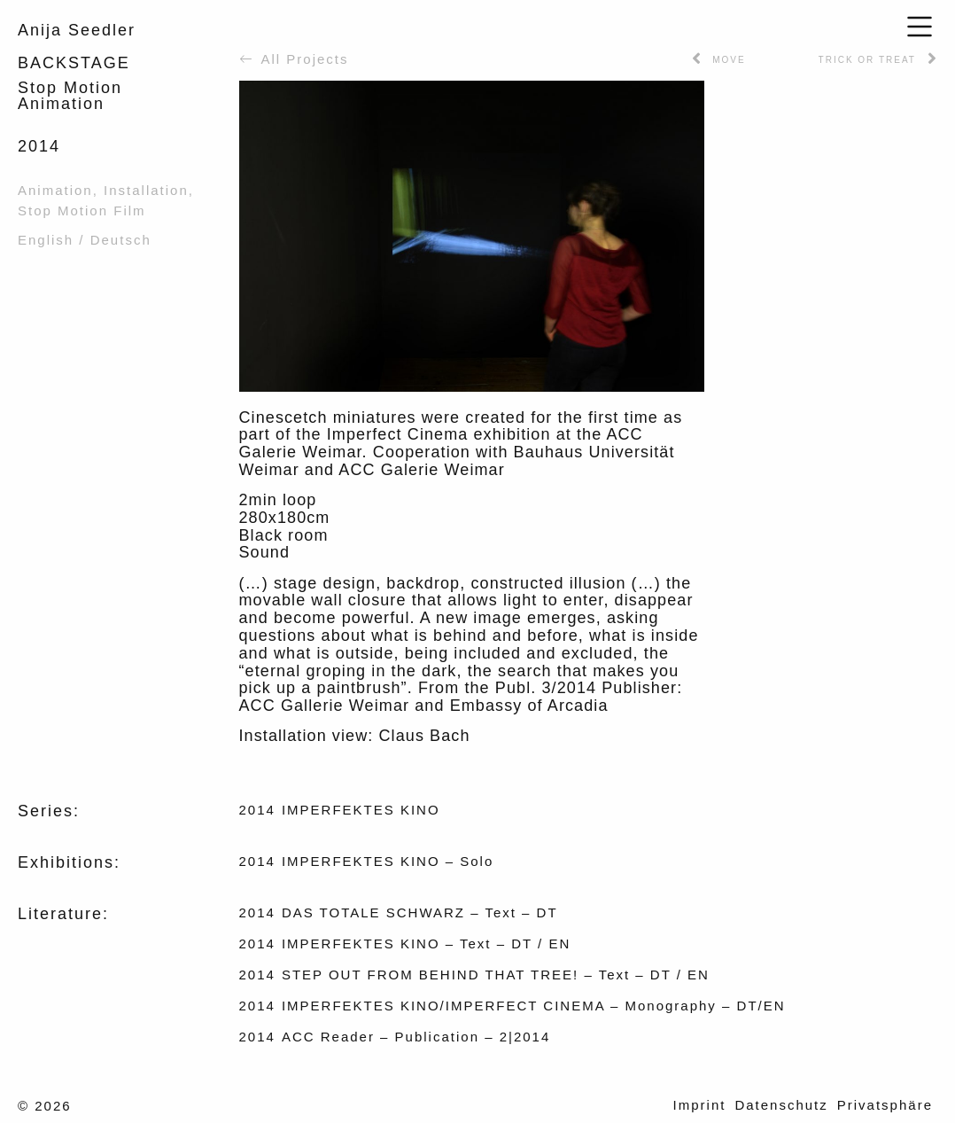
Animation (55, 190)
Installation (146, 190)
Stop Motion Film (82, 210)
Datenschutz (780, 1104)
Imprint (699, 1104)
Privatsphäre (885, 1104)
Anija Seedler (77, 30)
